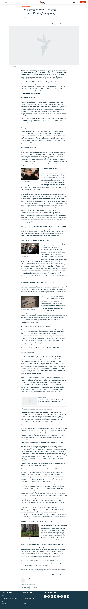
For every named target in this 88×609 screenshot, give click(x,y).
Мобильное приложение (8, 596)
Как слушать (26, 596)
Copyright (25, 603)
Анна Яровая (24, 17)
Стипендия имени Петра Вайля (9, 598)
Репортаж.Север (25, 7)
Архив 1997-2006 (6, 601)
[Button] (55, 24)
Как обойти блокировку (28, 598)
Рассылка (25, 601)
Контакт (4, 603)
